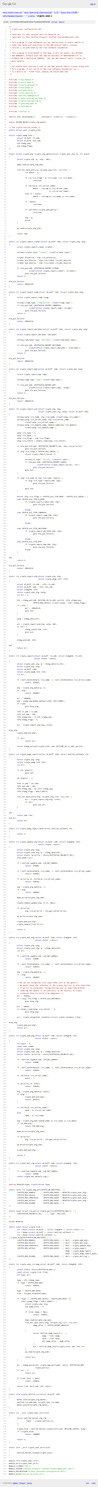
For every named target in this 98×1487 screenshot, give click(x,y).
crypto (31, 15)
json (93, 1483)
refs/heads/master (13, 15)
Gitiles (15, 1483)
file (54, 22)
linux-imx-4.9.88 (69, 12)
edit (62, 22)
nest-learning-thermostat (38, 12)
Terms (29, 1483)
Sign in (92, 4)
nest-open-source (12, 12)
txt (87, 1483)
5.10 (56, 12)
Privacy (22, 1483)
